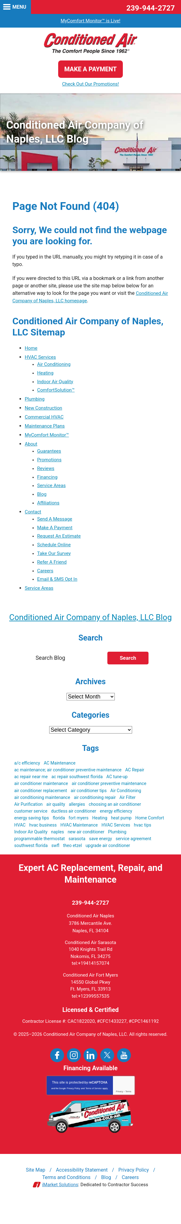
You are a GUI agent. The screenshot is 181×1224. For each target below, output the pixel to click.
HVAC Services (41, 357)
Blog (42, 498)
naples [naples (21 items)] (57, 851)
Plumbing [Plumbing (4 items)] (117, 851)
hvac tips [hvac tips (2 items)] (142, 844)
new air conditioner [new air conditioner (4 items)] (86, 851)
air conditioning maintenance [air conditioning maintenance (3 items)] (42, 816)
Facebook (57, 1075)
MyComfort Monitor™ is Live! (90, 21)
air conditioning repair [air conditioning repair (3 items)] (95, 816)
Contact (33, 516)
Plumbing (35, 401)
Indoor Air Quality (56, 383)
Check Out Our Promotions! (91, 84)
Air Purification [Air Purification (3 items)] (28, 823)
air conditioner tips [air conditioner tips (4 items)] (89, 810)
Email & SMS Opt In (58, 586)
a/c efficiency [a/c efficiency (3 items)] (27, 782)
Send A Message (55, 523)
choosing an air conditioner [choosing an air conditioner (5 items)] (115, 823)
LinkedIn (90, 1075)
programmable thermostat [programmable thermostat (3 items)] (39, 858)
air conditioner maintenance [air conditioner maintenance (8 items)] (41, 802)
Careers (45, 577)
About (31, 446)
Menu (19, 7)
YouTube (124, 1075)
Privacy (119, 1112)
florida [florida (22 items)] (59, 837)
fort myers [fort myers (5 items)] (78, 837)
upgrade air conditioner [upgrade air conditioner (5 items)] (108, 865)
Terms (128, 1112)
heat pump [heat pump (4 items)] (121, 837)
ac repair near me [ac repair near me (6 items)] (31, 796)
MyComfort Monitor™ (48, 437)
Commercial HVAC (45, 419)
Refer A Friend (52, 568)
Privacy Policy (73, 1108)
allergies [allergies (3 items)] (77, 823)
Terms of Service (93, 1108)
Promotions (50, 462)
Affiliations (49, 507)
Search (128, 677)
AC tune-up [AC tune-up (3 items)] (117, 796)
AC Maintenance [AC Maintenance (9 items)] (59, 782)
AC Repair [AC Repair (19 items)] (134, 789)
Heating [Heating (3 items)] (99, 837)
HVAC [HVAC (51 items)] (20, 844)
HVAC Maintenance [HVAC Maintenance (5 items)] (79, 844)
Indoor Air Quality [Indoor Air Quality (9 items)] (30, 851)
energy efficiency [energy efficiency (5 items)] (116, 830)
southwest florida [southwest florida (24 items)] (31, 865)
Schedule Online (54, 550)
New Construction (44, 410)
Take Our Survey (54, 559)
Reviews (46, 471)
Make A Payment (55, 532)
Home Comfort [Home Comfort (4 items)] (149, 837)
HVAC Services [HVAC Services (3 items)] (115, 844)
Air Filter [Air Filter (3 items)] (127, 816)
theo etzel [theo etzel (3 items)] (72, 865)
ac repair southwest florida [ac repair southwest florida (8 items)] (77, 796)
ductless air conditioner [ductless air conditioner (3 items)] (73, 830)
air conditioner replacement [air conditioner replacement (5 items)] (40, 810)
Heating (45, 374)
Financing (47, 480)
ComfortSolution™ (57, 392)
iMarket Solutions (60, 1205)
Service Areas (52, 489)
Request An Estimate (60, 541)
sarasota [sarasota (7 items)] (76, 858)
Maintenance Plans (46, 428)
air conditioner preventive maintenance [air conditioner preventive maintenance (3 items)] (109, 802)
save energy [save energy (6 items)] (100, 858)
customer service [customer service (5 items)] (30, 830)
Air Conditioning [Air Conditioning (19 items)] (125, 810)
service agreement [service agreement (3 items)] (133, 858)
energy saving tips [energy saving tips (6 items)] (31, 837)
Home (31, 348)
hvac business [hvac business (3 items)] (43, 844)
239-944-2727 (150, 8)
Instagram (74, 1075)
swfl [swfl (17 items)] (55, 865)
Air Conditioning (54, 365)
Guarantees (49, 453)
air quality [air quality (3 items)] (55, 823)
